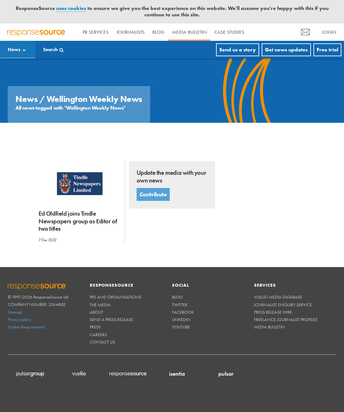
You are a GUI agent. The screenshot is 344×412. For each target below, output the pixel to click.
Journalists (130, 32)
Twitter (179, 305)
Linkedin (181, 319)
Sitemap (15, 312)
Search (50, 49)
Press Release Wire (273, 312)
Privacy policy (19, 319)
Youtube (181, 327)
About (96, 312)
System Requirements (26, 327)
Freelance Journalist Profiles (285, 319)
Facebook (183, 312)
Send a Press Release (111, 319)
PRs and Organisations (115, 297)
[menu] (305, 32)
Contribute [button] (153, 194)
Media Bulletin (189, 32)
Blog (158, 32)
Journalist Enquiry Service (283, 305)
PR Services (96, 32)
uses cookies (71, 8)
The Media (100, 305)
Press (95, 327)
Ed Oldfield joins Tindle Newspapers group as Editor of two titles (78, 221)
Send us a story (237, 49)
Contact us (102, 342)
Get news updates (286, 49)
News (14, 49)
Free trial (327, 49)
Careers (98, 334)
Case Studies (229, 32)
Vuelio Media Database (278, 297)
